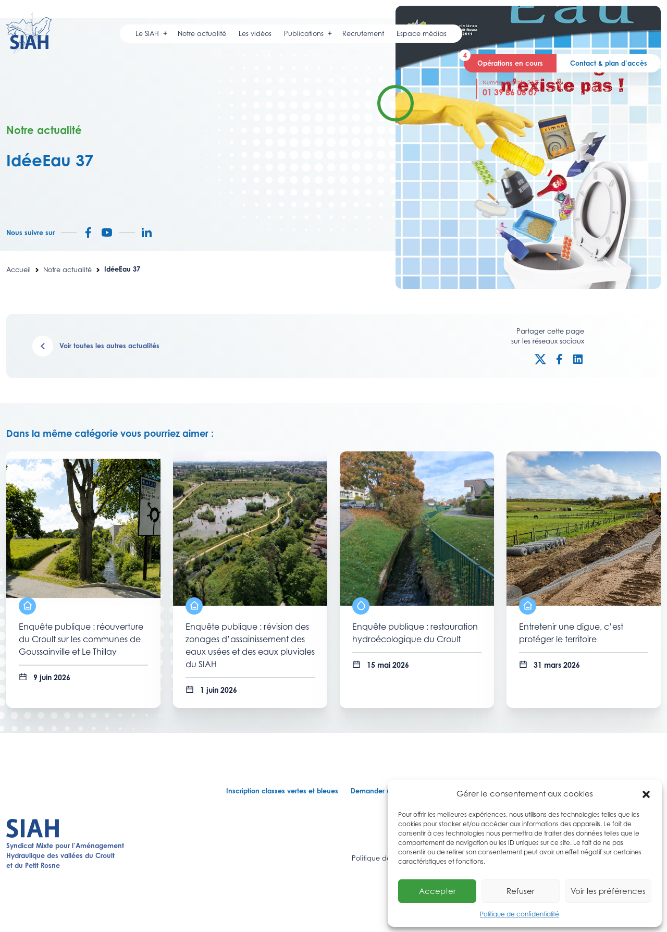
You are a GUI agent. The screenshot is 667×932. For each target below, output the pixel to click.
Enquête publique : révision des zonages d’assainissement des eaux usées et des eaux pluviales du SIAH (250, 645)
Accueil (18, 270)
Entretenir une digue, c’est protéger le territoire (571, 633)
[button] (646, 794)
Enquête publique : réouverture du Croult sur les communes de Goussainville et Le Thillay (81, 639)
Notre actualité (67, 270)
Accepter (437, 891)
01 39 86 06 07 (510, 92)
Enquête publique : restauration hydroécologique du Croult (415, 633)
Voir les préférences (608, 891)
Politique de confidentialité (519, 914)
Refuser (521, 891)
